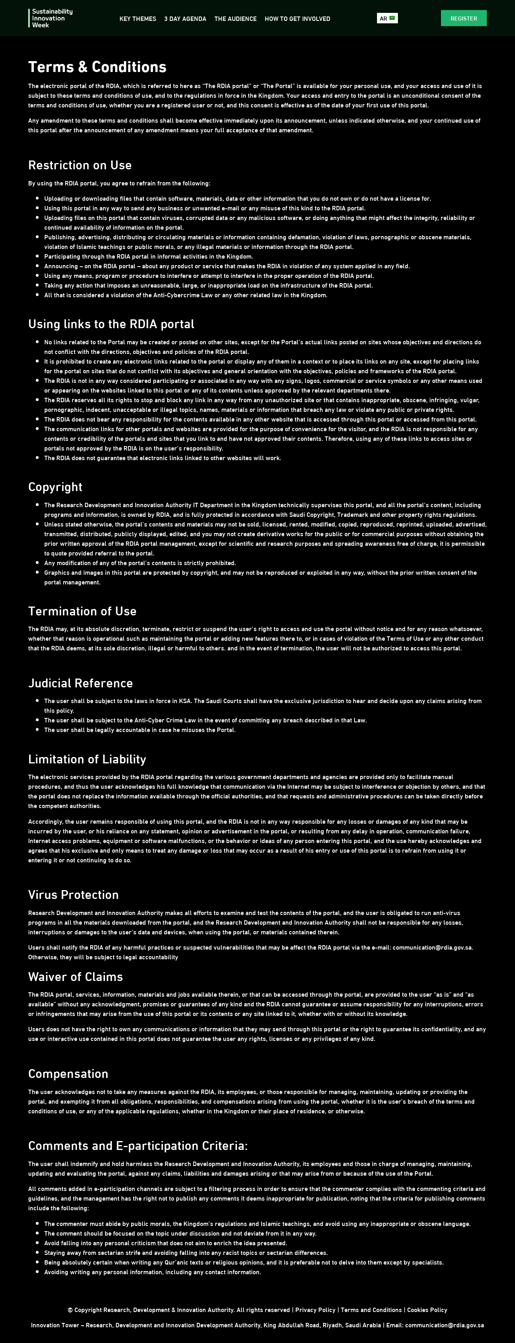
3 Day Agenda (185, 18)
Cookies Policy (427, 1309)
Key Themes (137, 18)
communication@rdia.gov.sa (444, 1324)
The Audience (235, 18)
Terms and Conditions (371, 1309)
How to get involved (297, 18)
